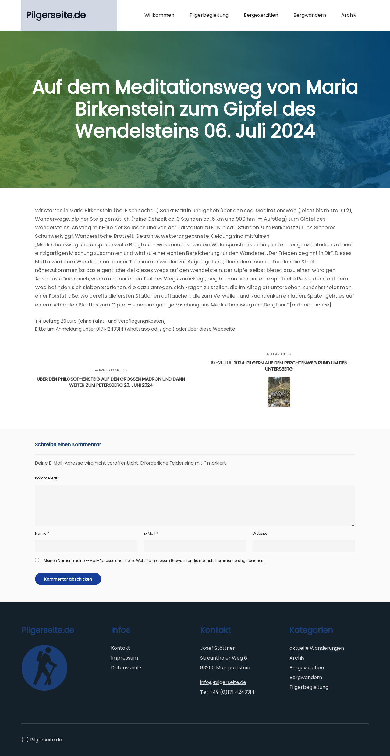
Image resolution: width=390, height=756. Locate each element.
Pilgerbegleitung (308, 687)
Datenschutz (126, 667)
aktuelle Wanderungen (316, 648)
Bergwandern (305, 677)
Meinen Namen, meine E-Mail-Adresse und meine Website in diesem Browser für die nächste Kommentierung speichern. (155, 560)
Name (42, 533)
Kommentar (47, 478)
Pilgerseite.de (56, 15)
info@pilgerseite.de (223, 682)
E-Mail (151, 533)
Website (260, 533)
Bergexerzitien (306, 667)
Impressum (124, 657)
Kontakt (120, 648)
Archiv (297, 657)
